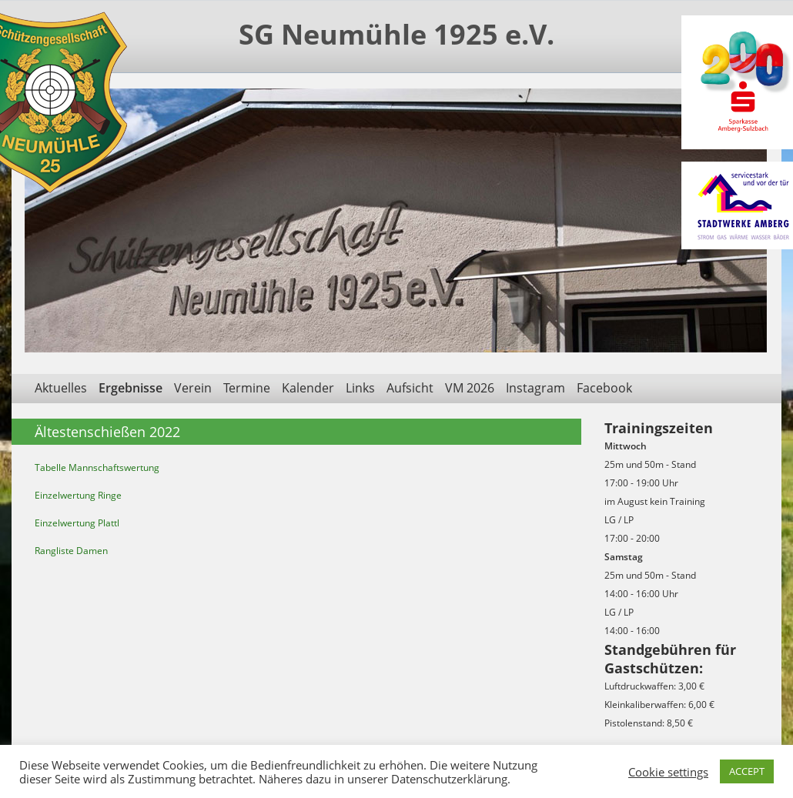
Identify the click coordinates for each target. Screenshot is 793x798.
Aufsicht (409, 387)
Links (360, 387)
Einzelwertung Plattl (77, 522)
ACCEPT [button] (747, 771)
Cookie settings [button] (668, 772)
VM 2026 (469, 387)
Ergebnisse (130, 387)
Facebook (604, 387)
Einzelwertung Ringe (78, 495)
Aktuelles (61, 387)
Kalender (308, 387)
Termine (246, 387)
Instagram (535, 387)
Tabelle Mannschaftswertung (97, 467)
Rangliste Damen (71, 550)
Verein (193, 387)
